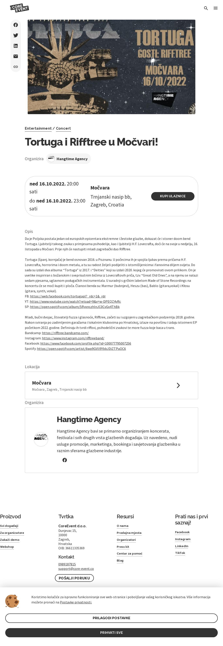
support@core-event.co (76, 560)
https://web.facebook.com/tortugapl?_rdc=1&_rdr (68, 288)
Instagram (184, 532)
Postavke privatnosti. (76, 601)
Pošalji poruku (74, 570)
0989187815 (67, 556)
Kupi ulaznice (174, 192)
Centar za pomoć (132, 549)
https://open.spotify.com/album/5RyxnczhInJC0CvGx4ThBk (75, 299)
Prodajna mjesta (131, 526)
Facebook (183, 524)
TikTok (180, 548)
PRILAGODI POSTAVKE (111, 617)
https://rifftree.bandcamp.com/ (65, 325)
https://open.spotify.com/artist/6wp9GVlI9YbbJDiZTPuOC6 (81, 340)
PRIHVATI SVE (111, 632)
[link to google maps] (111, 377)
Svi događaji (10, 518)
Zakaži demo (11, 534)
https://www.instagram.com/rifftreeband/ (73, 330)
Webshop (8, 541)
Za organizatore (14, 526)
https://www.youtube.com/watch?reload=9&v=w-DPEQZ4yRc (75, 293)
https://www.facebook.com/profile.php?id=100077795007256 (85, 335)
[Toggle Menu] (215, 9)
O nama (123, 518)
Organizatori (128, 534)
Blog (121, 557)
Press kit (124, 541)
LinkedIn (182, 540)
